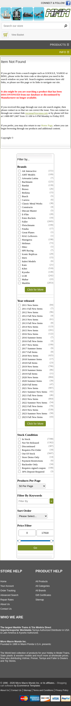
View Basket (17, 34)
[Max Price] (45, 533)
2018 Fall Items (27, 362)
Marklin (24, 283)
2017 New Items (28, 344)
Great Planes (26, 232)
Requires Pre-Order (29, 450)
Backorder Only (28, 464)
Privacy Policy (61, 690)
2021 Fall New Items (30, 395)
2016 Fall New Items (30, 341)
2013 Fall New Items (30, 323)
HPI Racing (26, 250)
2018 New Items (28, 355)
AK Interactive (27, 171)
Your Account (7, 586)
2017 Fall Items (27, 352)
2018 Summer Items (30, 359)
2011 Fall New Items (30, 308)
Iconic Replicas (27, 254)
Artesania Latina (28, 178)
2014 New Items (28, 326)
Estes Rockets (27, 218)
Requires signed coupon (32, 468)
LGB (22, 275)
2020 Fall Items (27, 384)
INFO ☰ (64, 52)
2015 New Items (28, 330)
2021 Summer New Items (32, 391)
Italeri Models (27, 261)
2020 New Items (28, 377)
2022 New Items (28, 399)
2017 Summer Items (30, 348)
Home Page (46, 125)
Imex (22, 257)
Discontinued (26, 446)
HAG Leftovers (27, 236)
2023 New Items (28, 409)
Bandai (23, 185)
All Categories (43, 586)
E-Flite (23, 214)
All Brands (41, 590)
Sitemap (40, 599)
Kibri (22, 268)
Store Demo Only (28, 457)
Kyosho (24, 272)
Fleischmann (26, 225)
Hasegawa (25, 239)
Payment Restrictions (30, 460)
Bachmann (25, 181)
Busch (23, 196)
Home (3, 581)
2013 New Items (28, 319)
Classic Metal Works (30, 203)
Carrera (23, 200)
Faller (23, 221)
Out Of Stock (26, 453)
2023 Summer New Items (32, 413)
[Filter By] (33, 501)
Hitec (22, 246)
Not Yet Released (28, 442)
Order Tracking (7, 590)
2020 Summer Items (30, 381)
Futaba (23, 228)
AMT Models (26, 174)
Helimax (24, 243)
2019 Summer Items (30, 370)
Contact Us (6, 609)
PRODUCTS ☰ (59, 44)
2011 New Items (28, 305)
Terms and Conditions (43, 690)
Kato (22, 265)
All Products (42, 581)
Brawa (23, 189)
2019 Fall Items (27, 373)
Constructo (25, 207)
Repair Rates (7, 599)
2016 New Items (28, 334)
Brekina (24, 192)
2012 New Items (28, 312)
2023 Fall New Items (30, 417)
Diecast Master (27, 210)
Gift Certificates (43, 595)
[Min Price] (27, 533)
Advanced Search (9, 595)
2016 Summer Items (30, 337)
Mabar (23, 279)
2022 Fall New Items (30, 406)
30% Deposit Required (31, 471)
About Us (5, 604)
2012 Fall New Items (30, 315)
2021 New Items (28, 388)
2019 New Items (28, 366)
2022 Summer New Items (32, 402)
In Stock (24, 439)
